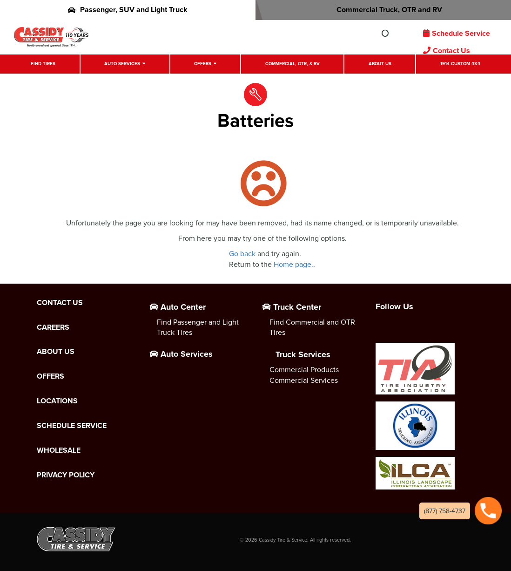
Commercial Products (304, 369)
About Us (380, 63)
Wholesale (59, 450)
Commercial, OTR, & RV (292, 63)
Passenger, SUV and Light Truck (128, 9)
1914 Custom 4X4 (460, 63)
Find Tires (43, 63)
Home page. (293, 264)
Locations (57, 401)
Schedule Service (456, 33)
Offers (202, 63)
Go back (242, 253)
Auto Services (122, 63)
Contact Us (446, 50)
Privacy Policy (65, 475)
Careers (53, 327)
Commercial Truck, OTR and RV (383, 9)
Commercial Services (303, 380)
